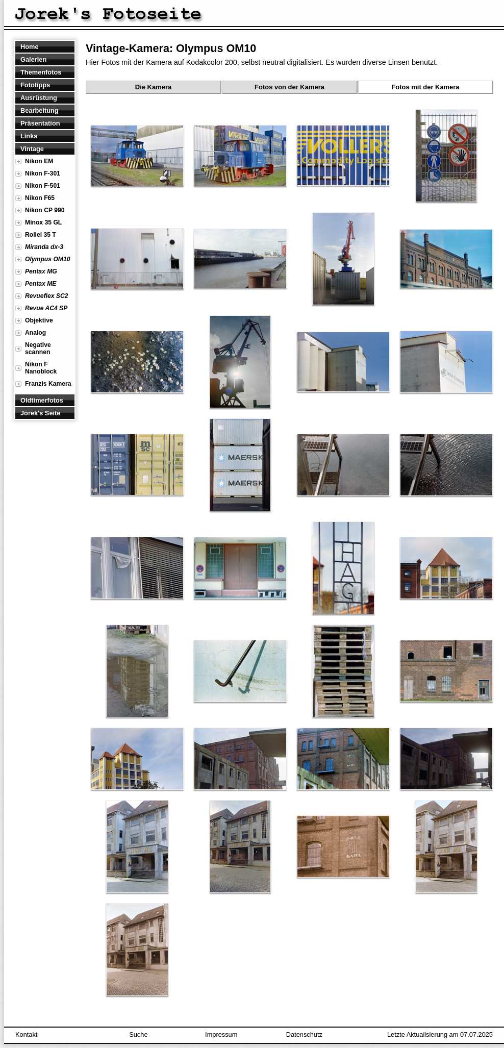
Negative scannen (38, 348)
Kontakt (26, 1034)
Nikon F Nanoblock (41, 368)
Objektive (39, 320)
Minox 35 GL (43, 222)
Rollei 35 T (40, 234)
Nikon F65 (40, 198)
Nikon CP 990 (44, 210)
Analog (35, 332)
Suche (138, 1034)
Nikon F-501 (42, 185)
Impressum (221, 1034)
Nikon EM (39, 161)
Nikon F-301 (42, 173)
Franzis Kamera (48, 383)
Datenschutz (304, 1034)
